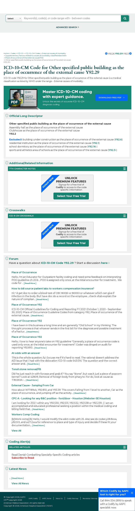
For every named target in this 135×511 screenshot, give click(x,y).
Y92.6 (118, 139)
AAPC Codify (33, 498)
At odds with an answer (26, 353)
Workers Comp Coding (25, 414)
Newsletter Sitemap (90, 498)
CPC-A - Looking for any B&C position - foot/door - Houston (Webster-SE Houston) (61, 398)
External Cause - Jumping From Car (33, 385)
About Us (59, 498)
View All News (20, 483)
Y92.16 (92, 146)
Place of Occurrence (24, 272)
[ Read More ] (30, 283)
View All (16, 430)
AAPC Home (46, 498)
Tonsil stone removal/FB (26, 369)
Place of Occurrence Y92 (27, 304)
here (104, 263)
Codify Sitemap (72, 498)
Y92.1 (96, 143)
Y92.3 (112, 150)
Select (10, 18)
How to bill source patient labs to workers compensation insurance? (53, 288)
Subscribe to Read (23, 457)
